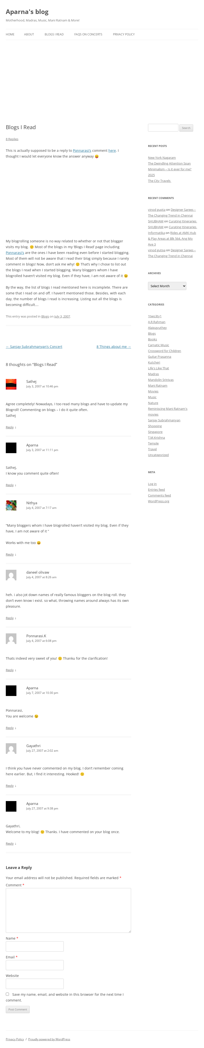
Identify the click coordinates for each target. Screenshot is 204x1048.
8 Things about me (114, 346)
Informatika (156, 233)
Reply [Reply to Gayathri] (10, 785)
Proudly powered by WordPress (49, 1039)
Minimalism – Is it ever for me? (169, 169)
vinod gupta (156, 209)
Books (152, 339)
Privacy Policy (124, 34)
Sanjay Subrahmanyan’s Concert (34, 346)
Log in (152, 484)
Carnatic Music (158, 345)
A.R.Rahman (156, 322)
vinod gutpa (156, 250)
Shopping (155, 426)
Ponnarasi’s (82, 150)
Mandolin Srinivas (161, 380)
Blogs (45, 316)
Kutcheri (154, 362)
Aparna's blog (27, 11)
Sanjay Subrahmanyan (164, 420)
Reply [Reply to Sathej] (10, 427)
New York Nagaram (162, 157)
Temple (153, 443)
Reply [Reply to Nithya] (10, 554)
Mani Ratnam (157, 385)
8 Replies (12, 139)
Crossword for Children (164, 351)
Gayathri (33, 745)
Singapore (155, 432)
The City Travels (159, 181)
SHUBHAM (155, 221)
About (29, 34)
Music (152, 397)
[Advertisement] (102, 76)
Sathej (31, 381)
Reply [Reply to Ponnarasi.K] (10, 670)
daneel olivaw (37, 572)
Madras (153, 374)
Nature (153, 403)
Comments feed (159, 495)
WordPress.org (158, 501)
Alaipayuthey (157, 327)
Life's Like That (158, 368)
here (112, 150)
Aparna (32, 445)
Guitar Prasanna (159, 356)
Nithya (31, 502)
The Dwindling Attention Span (169, 163)
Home (10, 34)
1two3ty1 (155, 316)
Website (12, 975)
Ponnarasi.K (36, 635)
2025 (151, 175)
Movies (153, 391)
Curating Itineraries (183, 221)
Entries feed (156, 489)
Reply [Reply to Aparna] (10, 485)
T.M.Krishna (156, 437)
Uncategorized (158, 455)
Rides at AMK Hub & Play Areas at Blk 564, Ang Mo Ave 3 (172, 238)
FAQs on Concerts (88, 34)
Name (12, 938)
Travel (152, 449)
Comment (15, 885)
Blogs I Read (54, 34)
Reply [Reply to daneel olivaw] (10, 618)
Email (12, 957)
